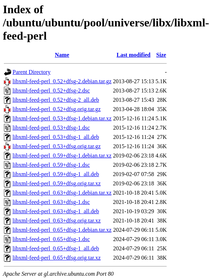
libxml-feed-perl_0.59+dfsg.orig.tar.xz (57, 183)
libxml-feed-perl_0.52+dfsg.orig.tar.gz (57, 109)
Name (62, 55)
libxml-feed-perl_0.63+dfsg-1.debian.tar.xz (62, 193)
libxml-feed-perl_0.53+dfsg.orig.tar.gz (57, 146)
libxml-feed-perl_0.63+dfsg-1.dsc (51, 202)
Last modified (134, 55)
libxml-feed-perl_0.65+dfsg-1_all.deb (56, 248)
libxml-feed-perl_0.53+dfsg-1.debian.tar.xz (62, 118)
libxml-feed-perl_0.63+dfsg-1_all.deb (56, 211)
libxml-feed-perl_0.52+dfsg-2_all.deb (56, 100)
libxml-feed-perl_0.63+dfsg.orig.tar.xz (57, 221)
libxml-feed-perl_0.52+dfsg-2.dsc (51, 91)
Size (161, 55)
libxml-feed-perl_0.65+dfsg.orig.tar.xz (57, 258)
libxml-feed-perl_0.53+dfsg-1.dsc (51, 128)
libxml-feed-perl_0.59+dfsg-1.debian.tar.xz (62, 155)
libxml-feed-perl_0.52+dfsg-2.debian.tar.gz (62, 81)
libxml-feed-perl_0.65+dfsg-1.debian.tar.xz (62, 230)
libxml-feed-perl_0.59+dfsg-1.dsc (51, 165)
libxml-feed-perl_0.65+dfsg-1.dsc (51, 239)
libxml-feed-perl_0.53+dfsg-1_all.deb (56, 137)
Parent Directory (31, 72)
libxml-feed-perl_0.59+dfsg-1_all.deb (56, 174)
